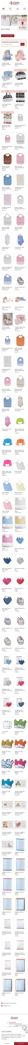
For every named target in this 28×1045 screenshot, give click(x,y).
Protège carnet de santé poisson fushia (20, 953)
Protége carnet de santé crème (19, 188)
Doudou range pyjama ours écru (6, 327)
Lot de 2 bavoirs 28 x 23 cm (20, 609)
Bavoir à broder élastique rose (18, 228)
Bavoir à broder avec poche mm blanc (7, 268)
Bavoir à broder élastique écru (18, 389)
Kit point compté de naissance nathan (7, 853)
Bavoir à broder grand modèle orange (18, 349)
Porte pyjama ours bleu (19, 307)
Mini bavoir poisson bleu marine (7, 569)
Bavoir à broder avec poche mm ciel (7, 287)
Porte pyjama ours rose (6, 307)
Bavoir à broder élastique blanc (6, 228)
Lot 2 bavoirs (5, 731)
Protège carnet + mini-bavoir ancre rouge (6, 712)
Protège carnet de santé (19, 853)
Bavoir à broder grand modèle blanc (20, 147)
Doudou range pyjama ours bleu (6, 63)
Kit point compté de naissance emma (7, 833)
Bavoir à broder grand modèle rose (19, 167)
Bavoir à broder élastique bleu (6, 409)
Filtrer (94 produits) (8, 35)
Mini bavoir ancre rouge (19, 589)
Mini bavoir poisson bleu (19, 549)
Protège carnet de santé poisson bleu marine (19, 933)
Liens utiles (14, 1034)
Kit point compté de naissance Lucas (7, 813)
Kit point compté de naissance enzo (19, 813)
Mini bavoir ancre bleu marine (6, 609)
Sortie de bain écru (19, 409)
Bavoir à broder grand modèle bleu (6, 188)
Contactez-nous (6, 1005)
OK (22, 44)
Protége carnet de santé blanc (6, 370)
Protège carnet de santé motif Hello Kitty (19, 105)
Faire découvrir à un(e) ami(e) (9, 1003)
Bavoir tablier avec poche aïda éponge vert (19, 430)
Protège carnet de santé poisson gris (6, 953)
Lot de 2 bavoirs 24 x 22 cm (20, 287)
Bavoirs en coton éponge (19, 732)
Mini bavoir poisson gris (19, 569)
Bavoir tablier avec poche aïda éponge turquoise (6, 451)
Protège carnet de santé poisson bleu (6, 932)
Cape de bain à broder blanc (5, 248)
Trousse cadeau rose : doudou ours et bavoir (20, 328)
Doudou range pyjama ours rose (19, 63)
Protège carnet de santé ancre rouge (6, 973)
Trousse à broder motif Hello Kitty (19, 83)
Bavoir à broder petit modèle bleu (7, 348)
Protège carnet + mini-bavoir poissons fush (20, 690)
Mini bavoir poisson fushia (7, 589)
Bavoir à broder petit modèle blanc (20, 126)
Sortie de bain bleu (19, 247)
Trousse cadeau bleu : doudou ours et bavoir (7, 84)
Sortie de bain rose (6, 429)
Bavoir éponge (18, 471)
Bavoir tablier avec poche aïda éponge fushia (6, 473)
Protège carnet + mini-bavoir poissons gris (7, 690)
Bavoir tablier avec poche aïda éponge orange (19, 451)
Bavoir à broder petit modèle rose (7, 147)
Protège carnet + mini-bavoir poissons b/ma (20, 669)
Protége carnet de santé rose (6, 208)
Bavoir (16, 511)
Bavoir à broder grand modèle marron (6, 168)
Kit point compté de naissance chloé (19, 833)
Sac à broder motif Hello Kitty (6, 104)
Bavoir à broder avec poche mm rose (20, 268)
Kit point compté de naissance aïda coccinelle (19, 792)
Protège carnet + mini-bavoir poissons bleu (7, 669)
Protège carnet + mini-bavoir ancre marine (19, 712)
